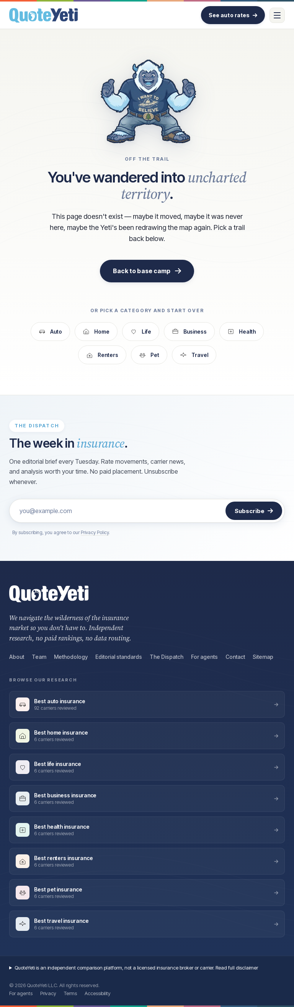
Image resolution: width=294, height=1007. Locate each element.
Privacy (48, 993)
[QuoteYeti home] (43, 15)
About (16, 656)
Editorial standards (118, 656)
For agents (204, 656)
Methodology (71, 656)
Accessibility (98, 993)
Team (39, 656)
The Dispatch (166, 656)
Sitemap (263, 656)
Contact (235, 656)
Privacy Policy (95, 532)
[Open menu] (277, 15)
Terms (70, 993)
